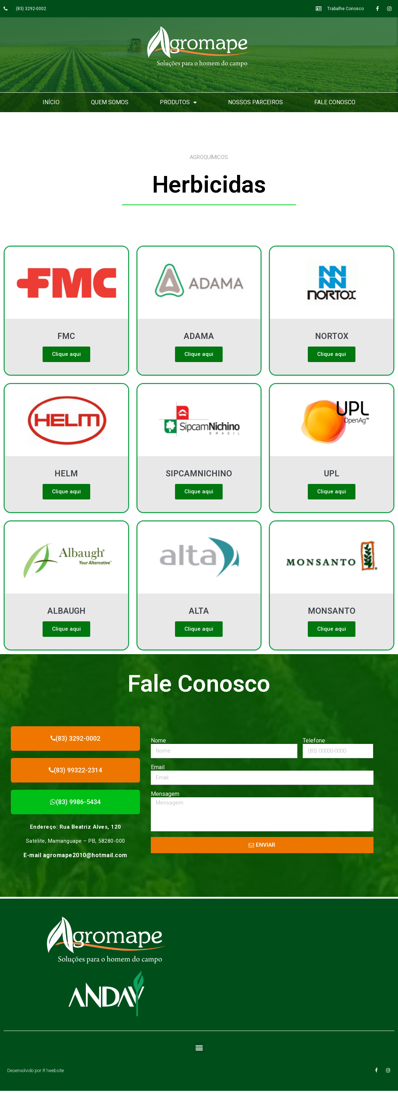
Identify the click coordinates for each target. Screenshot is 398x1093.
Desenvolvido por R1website (35, 1072)
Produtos (178, 102)
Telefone (314, 741)
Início (51, 102)
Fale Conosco (334, 102)
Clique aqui (66, 354)
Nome (158, 741)
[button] (199, 1049)
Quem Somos (109, 102)
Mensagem (165, 795)
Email (158, 768)
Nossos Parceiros (255, 102)
